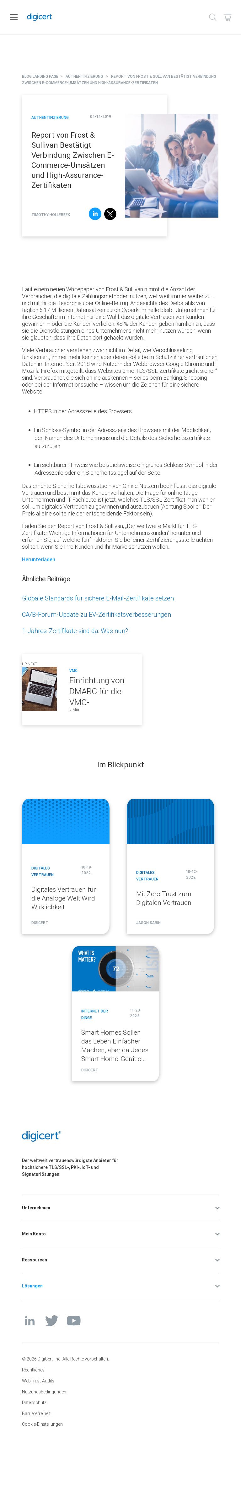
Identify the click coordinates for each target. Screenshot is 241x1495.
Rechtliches (33, 1370)
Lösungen (32, 1286)
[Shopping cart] (227, 17)
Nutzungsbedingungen (44, 1392)
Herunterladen (38, 559)
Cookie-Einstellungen (42, 1424)
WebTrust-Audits (38, 1381)
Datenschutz (34, 1402)
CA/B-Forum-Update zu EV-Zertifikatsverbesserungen (96, 614)
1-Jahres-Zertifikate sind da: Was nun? (75, 631)
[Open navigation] (14, 17)
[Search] (212, 17)
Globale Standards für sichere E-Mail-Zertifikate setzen (98, 598)
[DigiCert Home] (113, 17)
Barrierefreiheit (36, 1413)
